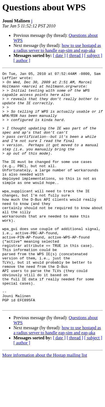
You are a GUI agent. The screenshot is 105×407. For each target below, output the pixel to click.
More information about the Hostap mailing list (44, 402)
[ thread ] (75, 55)
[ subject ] (93, 55)
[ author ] (21, 60)
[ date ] (59, 55)
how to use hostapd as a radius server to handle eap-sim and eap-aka (57, 48)
